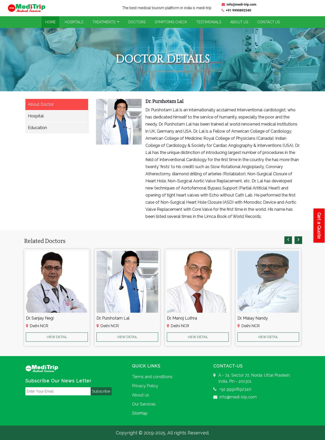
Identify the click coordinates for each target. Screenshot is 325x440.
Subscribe (101, 391)
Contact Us (268, 22)
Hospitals (74, 22)
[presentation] (288, 240)
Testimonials (208, 22)
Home (50, 22)
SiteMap (140, 413)
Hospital (36, 116)
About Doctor (41, 104)
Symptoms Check (171, 22)
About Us (239, 22)
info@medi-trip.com (239, 4)
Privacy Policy (145, 385)
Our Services (144, 404)
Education (37, 127)
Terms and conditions (152, 376)
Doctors (136, 22)
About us (140, 395)
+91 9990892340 (236, 10)
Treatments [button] (104, 22)
